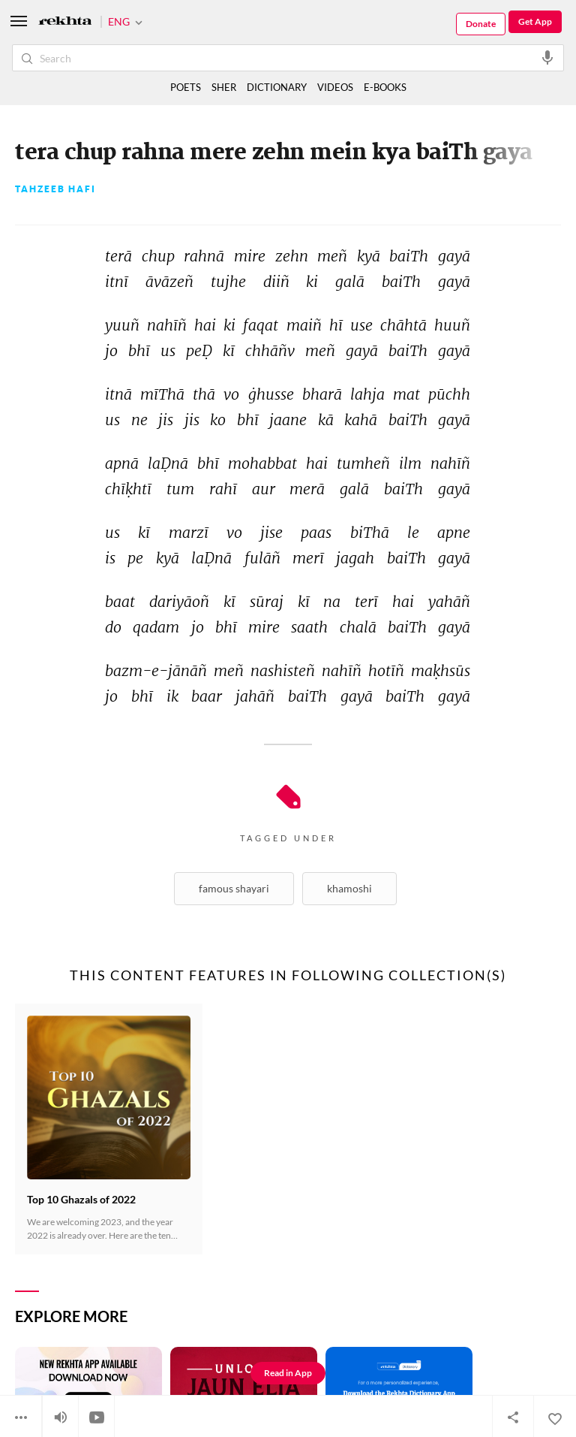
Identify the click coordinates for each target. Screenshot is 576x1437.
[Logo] (65, 22)
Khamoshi (349, 888)
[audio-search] (548, 57)
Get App (535, 21)
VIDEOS (335, 87)
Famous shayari (234, 888)
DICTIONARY (277, 87)
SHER (224, 87)
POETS (185, 87)
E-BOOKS (385, 87)
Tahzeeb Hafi (55, 189)
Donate (481, 23)
